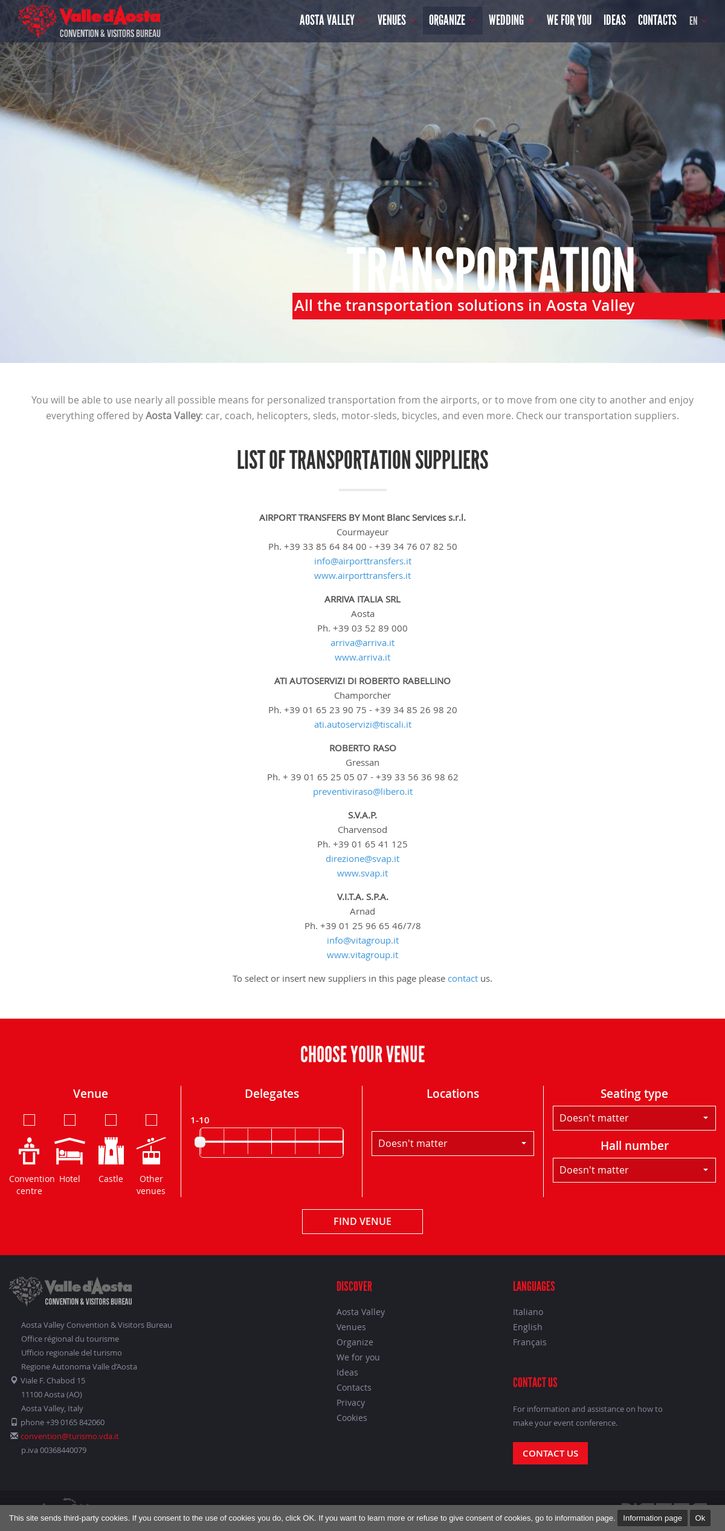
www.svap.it (362, 873)
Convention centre (29, 1154)
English (528, 1327)
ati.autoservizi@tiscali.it (362, 724)
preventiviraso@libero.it (363, 791)
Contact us (550, 1453)
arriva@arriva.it (362, 642)
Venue (90, 1094)
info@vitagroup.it (363, 940)
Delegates (272, 1094)
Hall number (635, 1146)
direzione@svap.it (362, 858)
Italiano (528, 1311)
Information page (652, 1518)
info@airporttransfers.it (362, 561)
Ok (700, 1518)
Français (530, 1342)
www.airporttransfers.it (362, 575)
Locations (453, 1094)
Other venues (151, 1154)
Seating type (634, 1094)
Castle (110, 1148)
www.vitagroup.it (362, 954)
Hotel (69, 1148)
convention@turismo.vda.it (70, 1436)
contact (463, 978)
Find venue (363, 1221)
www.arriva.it (362, 657)
